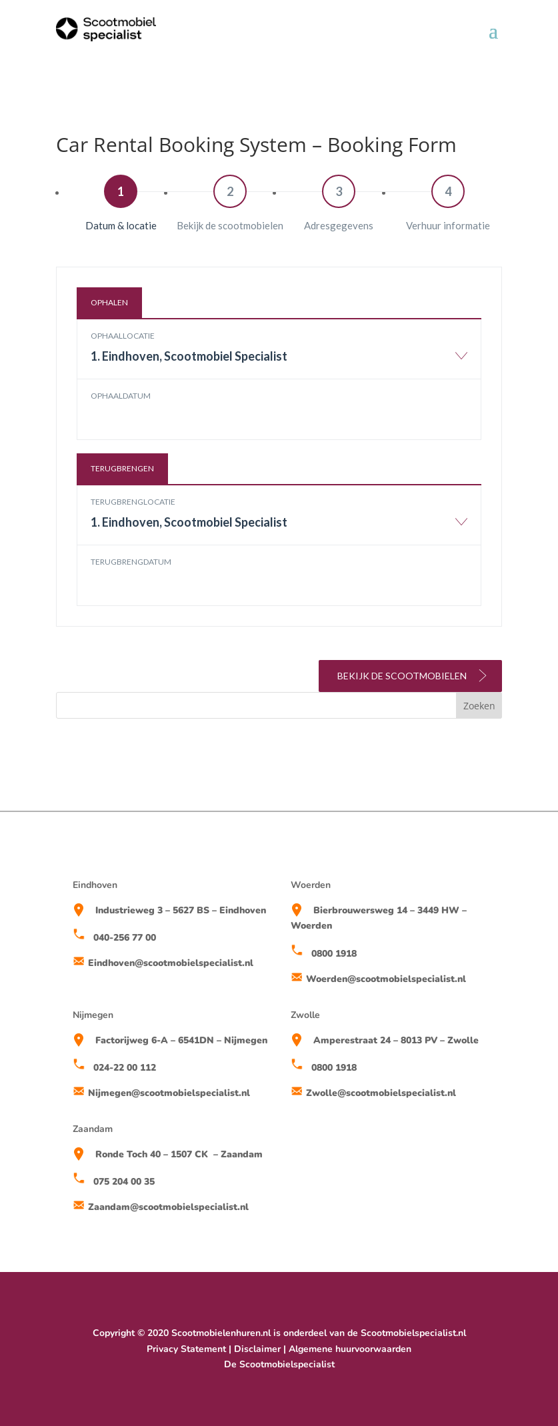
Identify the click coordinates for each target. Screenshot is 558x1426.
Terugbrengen (122, 468)
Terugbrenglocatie (133, 502)
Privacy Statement (186, 1349)
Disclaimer (257, 1349)
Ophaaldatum (121, 396)
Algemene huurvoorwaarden (350, 1349)
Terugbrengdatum (131, 562)
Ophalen (109, 302)
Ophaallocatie (123, 336)
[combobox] (279, 363)
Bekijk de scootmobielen (413, 675)
